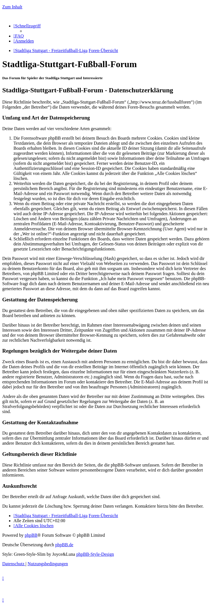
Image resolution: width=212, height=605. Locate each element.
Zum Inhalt (12, 6)
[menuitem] (18, 36)
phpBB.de (64, 544)
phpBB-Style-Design (95, 554)
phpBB (31, 535)
